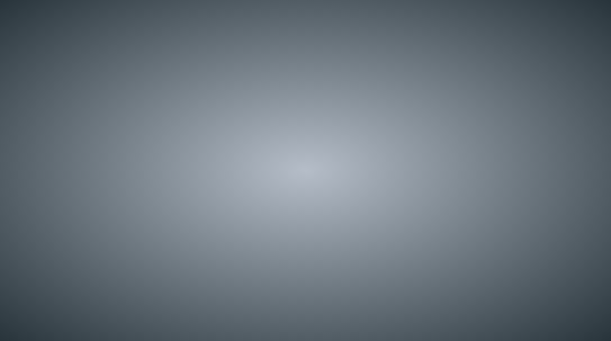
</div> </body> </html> (305, 170)
